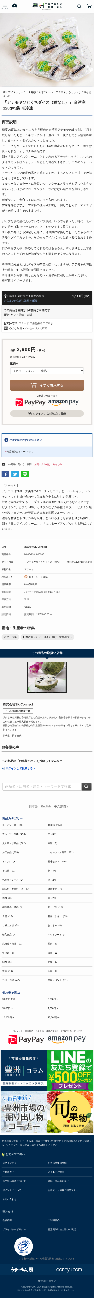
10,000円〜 (8, 1017)
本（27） (52, 898)
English (46, 806)
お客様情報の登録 (57, 1163)
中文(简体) (61, 806)
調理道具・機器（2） (13, 907)
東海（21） (54, 952)
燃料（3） (7, 898)
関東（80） (54, 943)
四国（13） (54, 971)
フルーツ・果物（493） (14, 834)
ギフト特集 (10, 637)
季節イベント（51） (58, 980)
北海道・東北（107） (13, 943)
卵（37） (52, 870)
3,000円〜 (53, 999)
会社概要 (7, 1220)
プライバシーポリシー (14, 1229)
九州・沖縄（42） (11, 980)
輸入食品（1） (10, 934)
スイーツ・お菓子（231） (61, 852)
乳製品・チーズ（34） (14, 879)
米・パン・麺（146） (13, 825)
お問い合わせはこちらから (48, 464)
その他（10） (9, 870)
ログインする (9, 1163)
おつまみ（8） (55, 925)
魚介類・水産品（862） (14, 843)
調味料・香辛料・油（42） (16, 889)
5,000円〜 (7, 1008)
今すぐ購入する (47, 385)
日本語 (33, 806)
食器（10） (8, 916)
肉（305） (53, 834)
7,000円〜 (53, 1008)
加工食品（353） (11, 852)
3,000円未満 (8, 999)
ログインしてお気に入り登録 (47, 413)
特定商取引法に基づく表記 (62, 1229)
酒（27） (52, 879)
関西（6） (7, 962)
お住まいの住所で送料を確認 (20, 300)
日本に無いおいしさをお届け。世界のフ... (47, 637)
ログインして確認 (38, 577)
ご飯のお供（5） (11, 925)
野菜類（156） (55, 825)
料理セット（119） (58, 861)
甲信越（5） (8, 952)
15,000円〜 (54, 1017)
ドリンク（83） (10, 861)
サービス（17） (56, 907)
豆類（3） (53, 843)
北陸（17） (54, 962)
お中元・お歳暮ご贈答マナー (63, 1190)
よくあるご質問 (56, 1172)
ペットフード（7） (58, 934)
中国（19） (8, 971)
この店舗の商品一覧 (19, 711)
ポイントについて (12, 1190)
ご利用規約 (54, 1220)
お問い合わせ (9, 1199)
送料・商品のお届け (58, 1181)
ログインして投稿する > (20, 768)
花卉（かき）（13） (58, 916)
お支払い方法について (14, 1181)
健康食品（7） (55, 889)
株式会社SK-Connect (35, 547)
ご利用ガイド (9, 1172)
